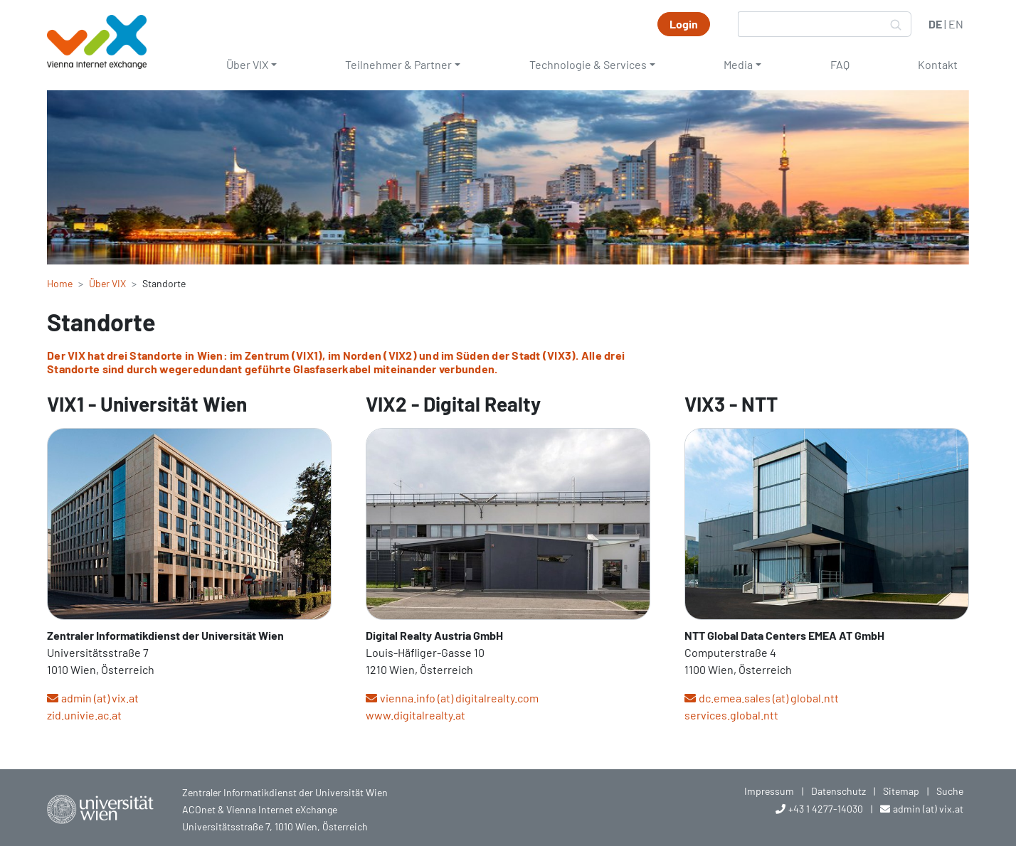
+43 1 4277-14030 (825, 809)
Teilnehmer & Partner (398, 64)
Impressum (769, 791)
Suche (949, 791)
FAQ (840, 64)
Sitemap (901, 791)
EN (955, 24)
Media (738, 64)
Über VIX (247, 64)
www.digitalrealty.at (415, 715)
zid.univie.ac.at (84, 715)
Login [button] (684, 24)
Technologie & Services (588, 64)
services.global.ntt (731, 715)
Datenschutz (838, 791)
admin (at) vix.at (100, 698)
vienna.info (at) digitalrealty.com (459, 698)
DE (935, 24)
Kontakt (938, 64)
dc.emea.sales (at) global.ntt (769, 698)
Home (60, 283)
